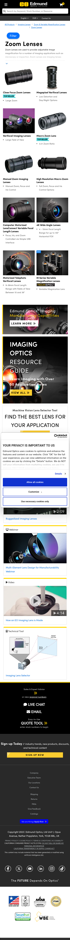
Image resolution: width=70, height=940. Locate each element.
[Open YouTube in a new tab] (30, 869)
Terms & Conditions (42, 840)
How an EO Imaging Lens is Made (24, 620)
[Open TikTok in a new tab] (62, 869)
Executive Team (34, 777)
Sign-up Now (35, 754)
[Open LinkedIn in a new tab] (41, 869)
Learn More (24, 323)
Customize (35, 491)
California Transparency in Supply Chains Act (34, 848)
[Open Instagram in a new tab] (52, 869)
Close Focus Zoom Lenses (16, 92)
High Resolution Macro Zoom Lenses (52, 180)
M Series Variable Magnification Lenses (48, 279)
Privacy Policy (11, 840)
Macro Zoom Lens (46, 135)
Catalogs (34, 813)
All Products (10, 24)
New (38, 252)
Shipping (34, 794)
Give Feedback (34, 808)
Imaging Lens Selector (18, 675)
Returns (34, 799)
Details (58, 473)
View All (21, 392)
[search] (35, 11)
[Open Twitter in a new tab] (19, 869)
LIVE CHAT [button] (34, 704)
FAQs (34, 804)
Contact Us (46, 18)
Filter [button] (13, 36)
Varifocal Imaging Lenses (17, 135)
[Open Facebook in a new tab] (8, 869)
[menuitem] (6, 4)
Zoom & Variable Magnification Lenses (49, 24)
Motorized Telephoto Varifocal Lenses (14, 279)
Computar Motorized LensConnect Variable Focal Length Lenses (18, 228)
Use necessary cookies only (35, 501)
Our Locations (34, 782)
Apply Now (33, 821)
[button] (31, 692)
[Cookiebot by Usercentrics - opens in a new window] (54, 436)
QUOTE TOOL (32, 723)
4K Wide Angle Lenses (48, 224)
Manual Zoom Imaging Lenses (15, 180)
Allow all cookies (34, 482)
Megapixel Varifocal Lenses (51, 92)
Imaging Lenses (24, 24)
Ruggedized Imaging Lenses (21, 518)
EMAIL (34, 711)
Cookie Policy (25, 840)
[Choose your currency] (35, 18)
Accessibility (57, 840)
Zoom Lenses (36, 27)
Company (34, 772)
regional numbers (37, 696)
